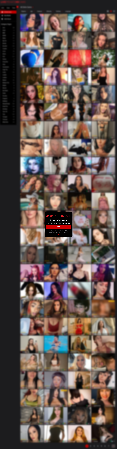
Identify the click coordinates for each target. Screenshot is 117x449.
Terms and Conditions (62, 232)
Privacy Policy (52, 232)
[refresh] (33, 7)
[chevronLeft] (17, 7)
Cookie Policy (65, 230)
